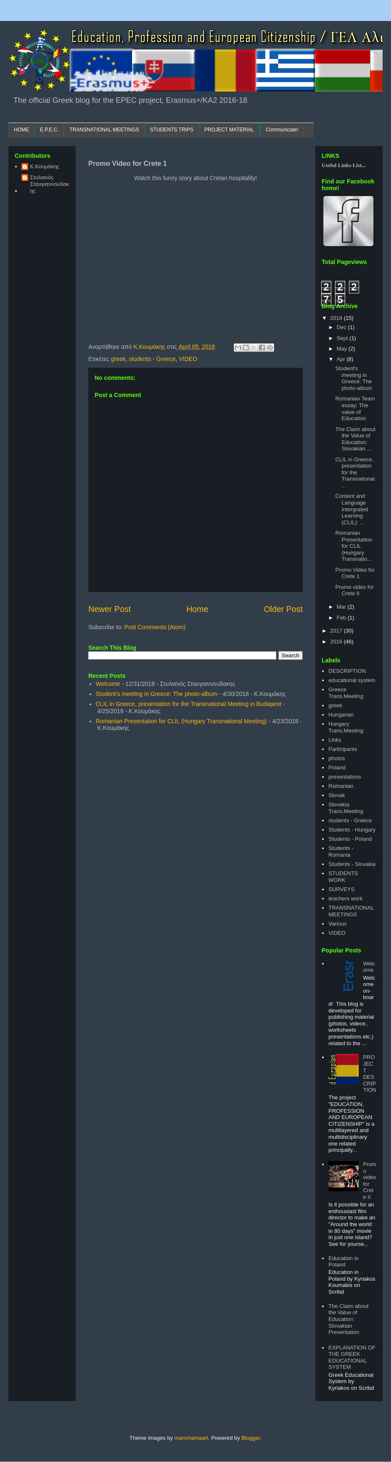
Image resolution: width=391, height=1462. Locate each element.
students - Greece (152, 359)
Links (334, 740)
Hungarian (341, 714)
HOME (21, 130)
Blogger (250, 1438)
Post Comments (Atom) (154, 627)
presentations (344, 777)
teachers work (345, 898)
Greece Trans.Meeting (345, 692)
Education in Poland (343, 1261)
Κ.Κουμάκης (44, 166)
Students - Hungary (351, 829)
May (343, 348)
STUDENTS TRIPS (171, 130)
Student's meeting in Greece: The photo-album (157, 693)
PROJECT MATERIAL (229, 130)
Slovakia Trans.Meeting (345, 807)
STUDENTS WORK (343, 876)
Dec (342, 327)
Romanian (340, 786)
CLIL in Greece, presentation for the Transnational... (355, 472)
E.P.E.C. (49, 130)
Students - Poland (350, 839)
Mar (342, 607)
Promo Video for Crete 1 (355, 573)
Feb (342, 618)
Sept (343, 338)
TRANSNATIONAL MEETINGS (104, 130)
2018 (337, 318)
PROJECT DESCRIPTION (369, 1073)
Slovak (336, 795)
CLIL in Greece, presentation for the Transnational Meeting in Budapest (189, 704)
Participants (342, 749)
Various (337, 924)
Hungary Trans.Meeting (345, 727)
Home (197, 609)
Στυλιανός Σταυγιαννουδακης (49, 184)
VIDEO (188, 359)
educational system (351, 680)
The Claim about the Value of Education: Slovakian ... (355, 439)
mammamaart (191, 1438)
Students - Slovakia (351, 864)
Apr (342, 359)
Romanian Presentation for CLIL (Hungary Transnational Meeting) (181, 721)
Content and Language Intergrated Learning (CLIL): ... (351, 509)
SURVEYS (341, 889)
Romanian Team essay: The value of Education (355, 408)
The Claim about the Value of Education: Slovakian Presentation (348, 1319)
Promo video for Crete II (354, 590)
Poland (336, 767)
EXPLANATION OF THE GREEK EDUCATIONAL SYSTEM (351, 1357)
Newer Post (109, 609)
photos (336, 758)
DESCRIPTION (347, 671)
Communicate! (282, 130)
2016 (337, 641)
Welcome (108, 683)
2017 (337, 631)
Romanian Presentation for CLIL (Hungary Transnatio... (353, 546)
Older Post (283, 609)
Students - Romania (340, 851)
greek (118, 359)
